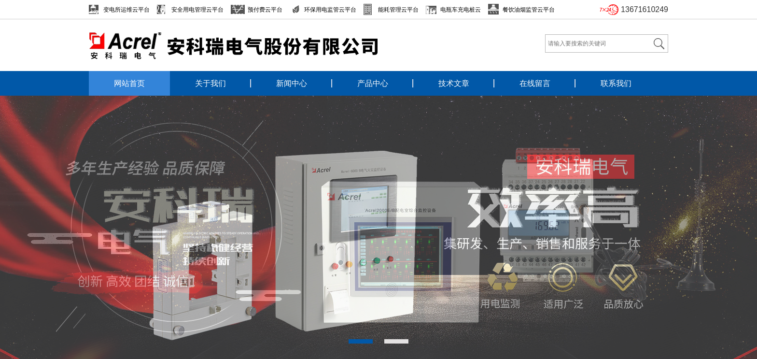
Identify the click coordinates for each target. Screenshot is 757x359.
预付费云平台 (265, 9)
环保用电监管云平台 (330, 9)
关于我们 (210, 83)
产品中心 (372, 83)
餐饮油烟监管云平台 (529, 9)
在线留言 (534, 83)
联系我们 (616, 83)
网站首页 (129, 83)
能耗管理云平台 (398, 9)
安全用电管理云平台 (197, 9)
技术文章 (453, 83)
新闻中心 (291, 83)
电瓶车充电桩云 (460, 9)
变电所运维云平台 (126, 9)
